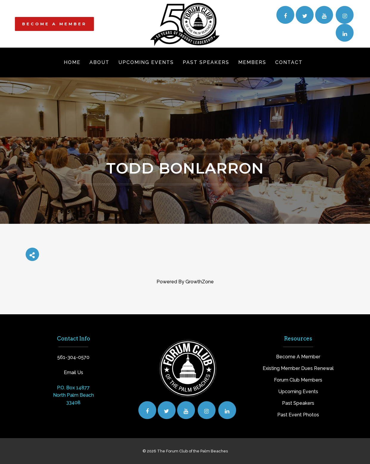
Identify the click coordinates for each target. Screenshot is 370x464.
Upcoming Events (298, 391)
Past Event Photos (298, 415)
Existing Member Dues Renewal (298, 368)
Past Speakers (298, 403)
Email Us (73, 372)
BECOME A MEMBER (54, 23)
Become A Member (298, 357)
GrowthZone (199, 282)
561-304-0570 (73, 357)
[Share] (32, 254)
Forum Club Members (298, 380)
